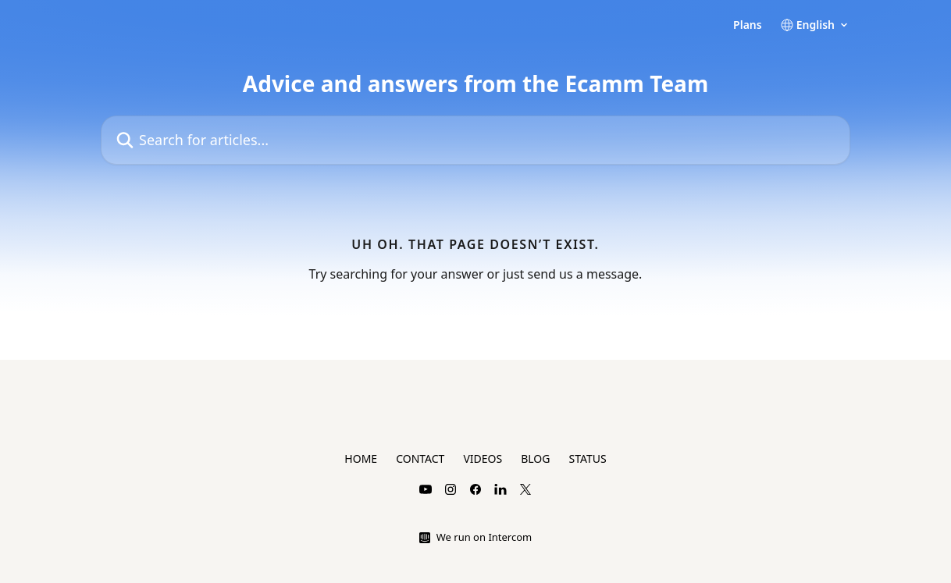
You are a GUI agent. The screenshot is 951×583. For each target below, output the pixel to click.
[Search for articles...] (475, 140)
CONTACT (420, 458)
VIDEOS (482, 458)
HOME (360, 458)
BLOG (535, 458)
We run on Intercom (484, 537)
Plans (747, 25)
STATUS (587, 458)
